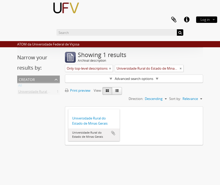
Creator (27, 79)
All (20, 86)
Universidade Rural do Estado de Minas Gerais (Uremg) (59, 92)
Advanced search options (134, 78)
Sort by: (175, 98)
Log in (205, 19)
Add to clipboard (113, 133)
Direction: (136, 98)
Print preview (77, 90)
